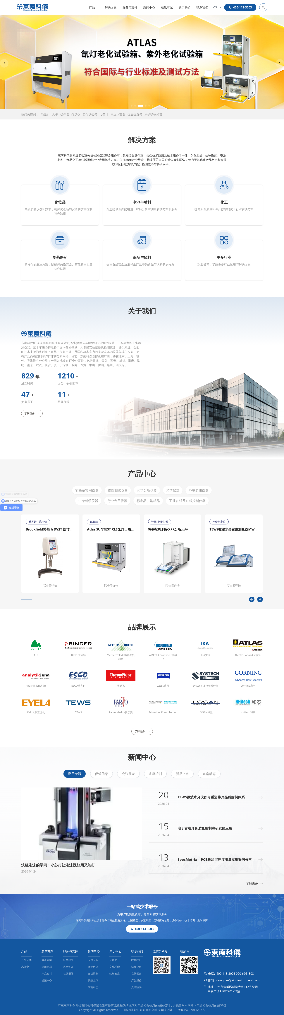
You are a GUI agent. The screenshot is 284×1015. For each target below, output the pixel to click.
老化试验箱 (89, 114)
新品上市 (182, 773)
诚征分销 (136, 966)
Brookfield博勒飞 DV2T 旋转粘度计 (50, 529)
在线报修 (68, 973)
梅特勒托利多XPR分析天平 (168, 529)
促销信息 (101, 773)
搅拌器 (64, 114)
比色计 (103, 114)
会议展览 (128, 773)
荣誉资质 (114, 973)
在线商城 (167, 7)
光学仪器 (172, 490)
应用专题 (74, 773)
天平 (55, 114)
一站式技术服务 (142, 906)
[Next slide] (280, 63)
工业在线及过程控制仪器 (187, 500)
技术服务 (68, 960)
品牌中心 (26, 966)
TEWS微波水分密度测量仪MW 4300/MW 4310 (233, 529)
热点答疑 (68, 966)
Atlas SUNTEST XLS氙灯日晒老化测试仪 (111, 529)
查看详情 (50, 585)
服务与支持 (130, 7)
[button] (131, 106)
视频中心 (47, 980)
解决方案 (111, 7)
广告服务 (136, 980)
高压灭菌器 (118, 114)
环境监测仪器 (199, 490)
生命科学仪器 (88, 500)
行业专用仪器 (117, 500)
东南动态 (209, 773)
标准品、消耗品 (148, 500)
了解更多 (31, 413)
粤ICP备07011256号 (191, 1010)
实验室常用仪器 (87, 490)
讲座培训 (155, 773)
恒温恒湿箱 (135, 114)
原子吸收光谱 (153, 114)
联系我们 (202, 7)
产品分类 (26, 960)
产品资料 (47, 973)
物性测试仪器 (118, 490)
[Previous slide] (4, 63)
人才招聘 (136, 987)
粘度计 (45, 114)
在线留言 (136, 973)
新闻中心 (149, 7)
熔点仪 (75, 114)
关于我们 (184, 7)
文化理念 (114, 966)
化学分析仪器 (147, 490)
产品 (92, 7)
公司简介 (114, 960)
